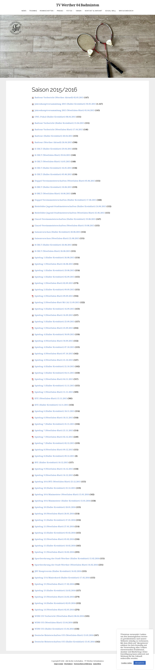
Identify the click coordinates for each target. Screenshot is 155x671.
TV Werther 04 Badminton (77, 5)
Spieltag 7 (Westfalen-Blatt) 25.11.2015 (54, 430)
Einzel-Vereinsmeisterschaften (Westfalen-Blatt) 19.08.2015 (64, 225)
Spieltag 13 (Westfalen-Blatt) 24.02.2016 (54, 596)
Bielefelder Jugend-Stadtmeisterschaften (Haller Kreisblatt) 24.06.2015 (70, 206)
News (24, 11)
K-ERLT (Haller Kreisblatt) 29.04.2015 (53, 148)
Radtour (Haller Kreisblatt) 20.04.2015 (54, 136)
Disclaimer (68, 664)
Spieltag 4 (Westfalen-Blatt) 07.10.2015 (54, 353)
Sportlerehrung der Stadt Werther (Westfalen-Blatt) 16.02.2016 (66, 564)
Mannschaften (46, 11)
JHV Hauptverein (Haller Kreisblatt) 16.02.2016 (58, 571)
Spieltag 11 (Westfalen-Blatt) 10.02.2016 (54, 552)
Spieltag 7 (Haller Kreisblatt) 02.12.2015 (54, 443)
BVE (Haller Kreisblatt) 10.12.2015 (51, 462)
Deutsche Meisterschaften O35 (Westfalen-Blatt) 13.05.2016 (64, 635)
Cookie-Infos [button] (126, 663)
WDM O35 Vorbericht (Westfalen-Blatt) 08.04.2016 (59, 616)
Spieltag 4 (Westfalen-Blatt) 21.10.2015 (54, 360)
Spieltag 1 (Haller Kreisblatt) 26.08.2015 (54, 257)
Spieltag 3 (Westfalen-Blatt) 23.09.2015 (54, 328)
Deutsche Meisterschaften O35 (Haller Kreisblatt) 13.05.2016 (65, 641)
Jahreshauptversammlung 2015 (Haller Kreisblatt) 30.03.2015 (65, 104)
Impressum (58, 664)
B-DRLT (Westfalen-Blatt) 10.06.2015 (52, 193)
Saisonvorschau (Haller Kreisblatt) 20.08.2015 (57, 232)
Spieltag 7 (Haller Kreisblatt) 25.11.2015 (54, 424)
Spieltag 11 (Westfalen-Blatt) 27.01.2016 (54, 526)
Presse (60, 11)
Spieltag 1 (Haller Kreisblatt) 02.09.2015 (54, 276)
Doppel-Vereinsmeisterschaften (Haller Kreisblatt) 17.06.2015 (65, 200)
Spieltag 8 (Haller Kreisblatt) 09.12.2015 (54, 456)
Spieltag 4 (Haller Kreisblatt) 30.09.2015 (54, 334)
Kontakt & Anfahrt (93, 11)
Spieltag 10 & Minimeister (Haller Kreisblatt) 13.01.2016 (62, 500)
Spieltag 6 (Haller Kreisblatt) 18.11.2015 (54, 411)
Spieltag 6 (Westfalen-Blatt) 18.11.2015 (54, 417)
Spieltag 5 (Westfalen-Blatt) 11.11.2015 (54, 392)
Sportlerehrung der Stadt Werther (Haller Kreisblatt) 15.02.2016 (67, 558)
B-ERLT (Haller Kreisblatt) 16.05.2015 (53, 168)
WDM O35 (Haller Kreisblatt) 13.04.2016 (54, 628)
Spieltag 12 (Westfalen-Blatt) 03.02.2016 (54, 539)
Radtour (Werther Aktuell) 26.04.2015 (53, 142)
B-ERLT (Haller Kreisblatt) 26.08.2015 (53, 244)
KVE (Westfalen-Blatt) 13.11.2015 (51, 398)
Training (33, 11)
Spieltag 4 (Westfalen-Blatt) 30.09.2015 (54, 341)
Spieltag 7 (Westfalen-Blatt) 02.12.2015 (54, 437)
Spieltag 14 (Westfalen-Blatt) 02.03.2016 (54, 609)
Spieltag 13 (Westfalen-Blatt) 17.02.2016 (54, 584)
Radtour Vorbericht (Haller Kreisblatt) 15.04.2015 (59, 123)
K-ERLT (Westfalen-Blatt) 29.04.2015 (52, 155)
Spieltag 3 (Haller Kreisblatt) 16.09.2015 (54, 308)
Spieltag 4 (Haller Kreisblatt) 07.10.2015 (54, 347)
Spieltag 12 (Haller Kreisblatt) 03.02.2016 (55, 532)
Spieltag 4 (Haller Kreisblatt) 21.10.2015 (54, 366)
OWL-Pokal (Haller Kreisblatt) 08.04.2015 (55, 116)
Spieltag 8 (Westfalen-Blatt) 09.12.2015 (54, 449)
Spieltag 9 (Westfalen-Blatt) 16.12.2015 (54, 469)
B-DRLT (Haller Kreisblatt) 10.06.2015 (53, 187)
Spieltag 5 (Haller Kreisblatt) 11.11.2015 (54, 385)
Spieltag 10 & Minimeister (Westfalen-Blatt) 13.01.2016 (62, 494)
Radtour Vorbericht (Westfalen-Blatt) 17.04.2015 (59, 129)
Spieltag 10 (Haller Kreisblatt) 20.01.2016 (55, 507)
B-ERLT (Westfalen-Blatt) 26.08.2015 (52, 251)
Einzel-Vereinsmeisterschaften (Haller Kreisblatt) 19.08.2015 (65, 219)
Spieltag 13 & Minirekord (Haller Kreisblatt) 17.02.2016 (62, 577)
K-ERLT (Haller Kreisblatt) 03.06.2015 (53, 174)
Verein (78, 11)
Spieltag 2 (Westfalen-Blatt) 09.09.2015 (54, 296)
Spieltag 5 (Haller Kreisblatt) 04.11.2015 (54, 373)
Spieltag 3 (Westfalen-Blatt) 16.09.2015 (54, 315)
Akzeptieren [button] (139, 663)
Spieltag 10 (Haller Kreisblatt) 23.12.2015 (55, 488)
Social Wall (110, 11)
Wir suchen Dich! (126, 11)
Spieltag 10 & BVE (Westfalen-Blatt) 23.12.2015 (58, 481)
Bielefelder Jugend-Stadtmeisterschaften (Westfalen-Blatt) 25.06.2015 (70, 212)
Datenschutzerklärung (83, 664)
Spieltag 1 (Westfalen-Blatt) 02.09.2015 (54, 283)
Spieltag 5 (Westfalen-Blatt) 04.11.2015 (54, 379)
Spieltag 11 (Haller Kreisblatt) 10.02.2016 (55, 545)
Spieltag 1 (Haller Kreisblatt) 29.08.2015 (54, 270)
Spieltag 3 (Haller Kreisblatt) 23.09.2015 (54, 321)
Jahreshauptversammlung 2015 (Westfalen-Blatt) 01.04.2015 (64, 110)
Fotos (69, 11)
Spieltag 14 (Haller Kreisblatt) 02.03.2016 (55, 603)
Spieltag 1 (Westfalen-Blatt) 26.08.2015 (54, 264)
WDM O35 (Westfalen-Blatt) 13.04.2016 (54, 622)
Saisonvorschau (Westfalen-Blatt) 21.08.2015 (57, 238)
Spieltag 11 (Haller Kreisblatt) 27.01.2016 (55, 520)
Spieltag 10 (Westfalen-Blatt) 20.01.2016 (54, 513)
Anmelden (97, 664)
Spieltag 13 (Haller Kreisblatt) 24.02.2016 (55, 590)
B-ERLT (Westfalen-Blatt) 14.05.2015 (52, 161)
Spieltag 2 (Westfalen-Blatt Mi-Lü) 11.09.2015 (57, 302)
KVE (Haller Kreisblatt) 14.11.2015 (51, 405)
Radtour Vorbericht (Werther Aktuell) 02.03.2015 (59, 97)
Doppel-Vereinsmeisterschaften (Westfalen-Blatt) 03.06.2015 (65, 180)
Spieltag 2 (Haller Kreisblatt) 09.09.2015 (54, 289)
